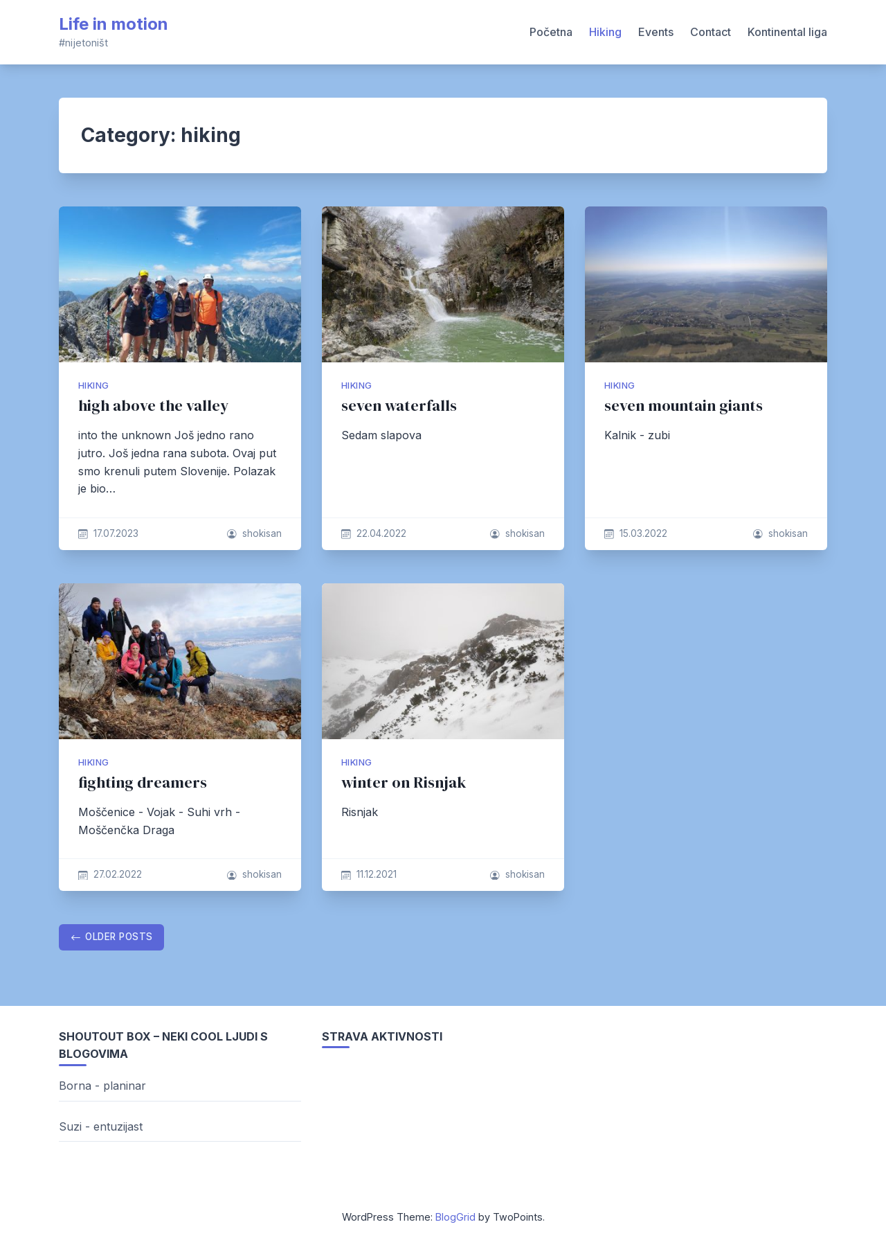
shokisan (262, 533)
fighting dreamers (142, 782)
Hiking (605, 32)
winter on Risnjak (404, 782)
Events (655, 32)
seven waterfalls (399, 405)
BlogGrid (455, 1217)
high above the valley (153, 405)
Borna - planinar (102, 1086)
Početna (551, 32)
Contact (710, 32)
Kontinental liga (787, 32)
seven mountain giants (683, 405)
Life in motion (113, 24)
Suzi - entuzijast (101, 1126)
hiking (93, 385)
